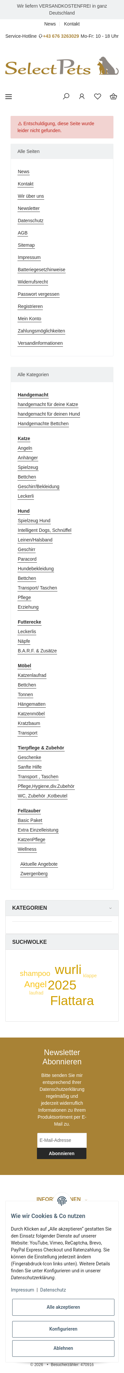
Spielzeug (28, 467)
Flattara (72, 1000)
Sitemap (26, 245)
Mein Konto (29, 318)
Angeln (25, 448)
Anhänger (28, 457)
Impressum (29, 257)
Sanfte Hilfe (30, 767)
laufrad (36, 992)
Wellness (27, 849)
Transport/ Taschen (37, 587)
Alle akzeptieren (63, 1307)
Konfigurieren (63, 1329)
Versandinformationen (40, 343)
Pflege (24, 597)
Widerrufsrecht (33, 281)
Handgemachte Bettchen (43, 423)
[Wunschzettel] (98, 96)
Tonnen (25, 694)
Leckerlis (27, 631)
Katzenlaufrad (32, 675)
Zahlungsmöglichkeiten (41, 330)
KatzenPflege (31, 839)
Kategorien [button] (29, 908)
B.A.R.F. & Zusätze (37, 650)
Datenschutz (31, 220)
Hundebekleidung (36, 568)
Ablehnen (63, 1348)
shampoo (35, 973)
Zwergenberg (34, 873)
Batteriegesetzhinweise (41, 269)
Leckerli (26, 496)
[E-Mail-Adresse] (62, 1140)
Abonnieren (62, 1153)
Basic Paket (30, 820)
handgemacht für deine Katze (48, 404)
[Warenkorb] (113, 96)
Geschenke (29, 757)
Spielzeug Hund (34, 520)
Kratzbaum (29, 723)
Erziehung (28, 607)
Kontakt (71, 23)
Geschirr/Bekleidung (38, 486)
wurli (68, 969)
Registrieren (30, 306)
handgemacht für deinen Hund (49, 414)
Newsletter (29, 208)
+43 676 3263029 (61, 36)
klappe (90, 975)
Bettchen (27, 477)
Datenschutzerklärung (62, 1089)
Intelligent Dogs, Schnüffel (44, 530)
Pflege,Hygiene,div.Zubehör (46, 786)
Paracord (27, 559)
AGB (23, 232)
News (50, 23)
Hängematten (32, 704)
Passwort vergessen (38, 294)
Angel (35, 984)
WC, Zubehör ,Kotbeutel (42, 795)
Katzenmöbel (31, 713)
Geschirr (26, 549)
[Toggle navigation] (9, 96)
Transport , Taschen (38, 776)
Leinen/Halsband (35, 539)
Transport (27, 733)
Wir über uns (31, 196)
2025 (62, 985)
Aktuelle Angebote (39, 864)
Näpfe (24, 641)
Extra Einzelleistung (38, 830)
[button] (66, 96)
